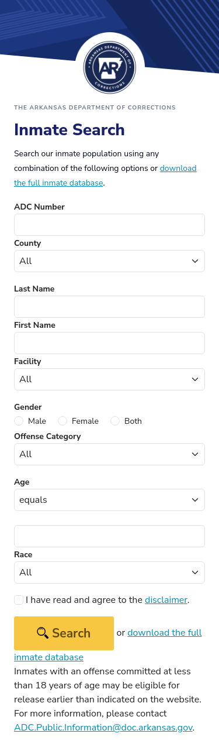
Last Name (34, 288)
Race (23, 554)
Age (21, 482)
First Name (34, 325)
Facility (27, 361)
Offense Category (47, 436)
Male (37, 421)
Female (85, 421)
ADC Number (39, 206)
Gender (28, 407)
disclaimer (166, 600)
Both (133, 421)
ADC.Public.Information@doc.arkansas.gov (103, 727)
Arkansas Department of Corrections (110, 67)
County (27, 243)
